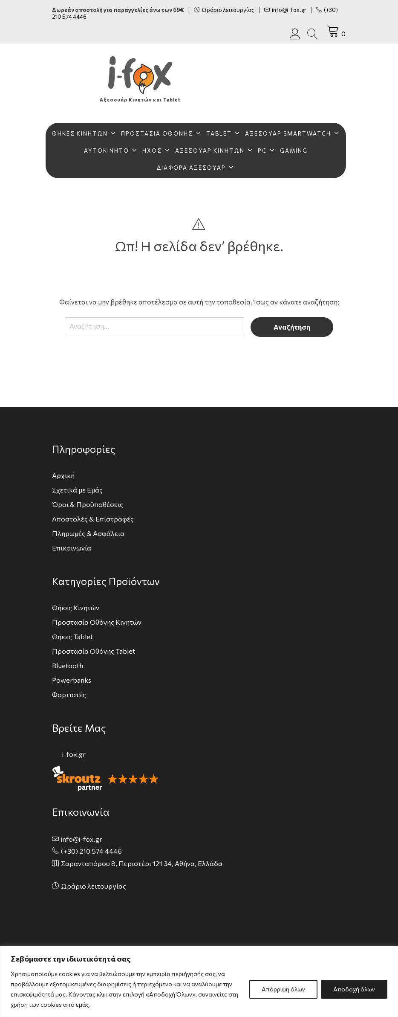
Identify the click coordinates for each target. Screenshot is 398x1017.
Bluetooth (67, 665)
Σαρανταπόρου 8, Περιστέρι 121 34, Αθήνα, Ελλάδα (141, 863)
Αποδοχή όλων (354, 989)
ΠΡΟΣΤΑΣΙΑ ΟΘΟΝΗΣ (161, 133)
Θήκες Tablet (72, 636)
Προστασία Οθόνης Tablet (93, 651)
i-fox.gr (74, 754)
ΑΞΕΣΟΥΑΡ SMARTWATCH (292, 133)
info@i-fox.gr (285, 9)
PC (267, 150)
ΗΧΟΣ (156, 150)
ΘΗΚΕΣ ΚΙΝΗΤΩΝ (84, 133)
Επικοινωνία (71, 548)
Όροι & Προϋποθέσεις (87, 504)
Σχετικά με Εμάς (77, 490)
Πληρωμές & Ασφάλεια (88, 533)
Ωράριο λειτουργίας (224, 9)
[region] (199, 981)
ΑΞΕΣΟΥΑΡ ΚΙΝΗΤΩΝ (214, 150)
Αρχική (63, 475)
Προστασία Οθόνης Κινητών (96, 622)
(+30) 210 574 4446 (91, 851)
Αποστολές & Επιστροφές (93, 519)
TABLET (223, 133)
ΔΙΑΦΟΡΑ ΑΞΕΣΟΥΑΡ (196, 167)
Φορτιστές (69, 694)
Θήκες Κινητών (75, 607)
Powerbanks (71, 680)
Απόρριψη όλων (283, 989)
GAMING (294, 150)
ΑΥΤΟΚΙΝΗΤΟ (111, 150)
